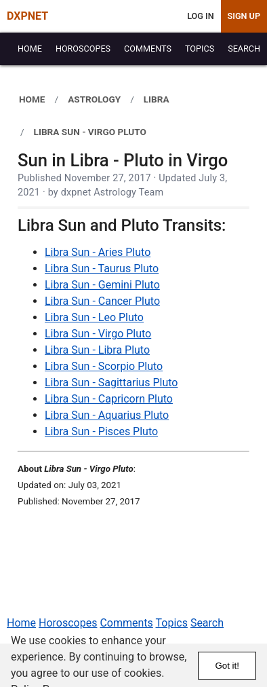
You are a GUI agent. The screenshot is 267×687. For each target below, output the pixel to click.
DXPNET (27, 16)
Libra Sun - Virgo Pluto (98, 333)
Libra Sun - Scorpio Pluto (104, 366)
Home (21, 622)
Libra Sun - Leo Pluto (94, 317)
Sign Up (244, 16)
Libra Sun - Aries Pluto (97, 252)
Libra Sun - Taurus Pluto (102, 268)
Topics (172, 622)
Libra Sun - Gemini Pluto (102, 284)
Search (207, 622)
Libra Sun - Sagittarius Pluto (111, 382)
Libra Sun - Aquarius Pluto (107, 415)
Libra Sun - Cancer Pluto (102, 301)
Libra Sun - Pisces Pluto (101, 431)
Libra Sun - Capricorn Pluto (109, 398)
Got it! (227, 666)
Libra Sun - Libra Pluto (97, 350)
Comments (126, 622)
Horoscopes (68, 622)
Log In (200, 16)
